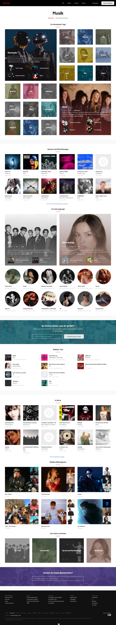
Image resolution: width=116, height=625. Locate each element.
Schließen (58, 624)
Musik (69, 3)
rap (10, 288)
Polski (39, 613)
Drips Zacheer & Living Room (49, 424)
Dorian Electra (9, 422)
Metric (97, 424)
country (82, 288)
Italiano (29, 613)
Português (45, 613)
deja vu (96, 260)
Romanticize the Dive (102, 422)
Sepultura (98, 449)
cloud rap (100, 310)
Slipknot (72, 130)
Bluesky (94, 601)
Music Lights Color (101, 196)
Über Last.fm (8, 597)
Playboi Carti (99, 308)
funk (104, 288)
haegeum (21, 385)
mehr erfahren (35, 62)
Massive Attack (20, 75)
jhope (50, 376)
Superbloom (45, 196)
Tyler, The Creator (10, 526)
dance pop (97, 359)
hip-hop (7, 288)
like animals (23, 359)
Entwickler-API (52, 599)
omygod (90, 368)
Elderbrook (44, 173)
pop (64, 246)
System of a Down (75, 122)
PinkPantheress (28, 308)
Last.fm (8, 3)
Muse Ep (25, 171)
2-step (33, 310)
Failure (61, 449)
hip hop (14, 288)
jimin (50, 385)
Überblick (51, 18)
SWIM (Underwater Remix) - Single (25, 260)
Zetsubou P (8, 198)
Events (76, 3)
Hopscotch (99, 171)
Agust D (7, 308)
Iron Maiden (97, 130)
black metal (65, 288)
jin (13, 376)
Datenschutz (49, 618)
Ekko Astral (26, 424)
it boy (56, 385)
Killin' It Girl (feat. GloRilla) (57, 372)
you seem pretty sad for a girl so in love (82, 260)
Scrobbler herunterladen (55, 597)
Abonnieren (73, 601)
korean (13, 310)
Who (50, 381)
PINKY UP (88, 355)
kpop (22, 246)
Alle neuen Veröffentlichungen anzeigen (57, 204)
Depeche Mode (44, 68)
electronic (28, 310)
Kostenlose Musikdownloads (56, 601)
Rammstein (97, 122)
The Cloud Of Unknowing (103, 447)
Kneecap (79, 424)
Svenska (57, 613)
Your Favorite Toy (64, 422)
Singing (79, 447)
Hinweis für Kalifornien (64, 618)
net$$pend (99, 173)
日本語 (34, 613)
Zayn (78, 198)
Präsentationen (9, 603)
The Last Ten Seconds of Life (67, 198)
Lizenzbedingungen (40, 618)
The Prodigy (19, 68)
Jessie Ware (44, 198)
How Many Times (46, 171)
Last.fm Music (19, 619)
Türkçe (63, 613)
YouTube (94, 605)
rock (79, 246)
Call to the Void (27, 196)
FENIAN (79, 422)
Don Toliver (8, 494)
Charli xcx (7, 173)
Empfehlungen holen (74, 336)
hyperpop (79, 310)
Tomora (61, 173)
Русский (51, 613)
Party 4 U (7, 171)
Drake (25, 286)
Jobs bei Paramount (10, 619)
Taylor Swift (81, 286)
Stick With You (53, 355)
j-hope (50, 374)
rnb (53, 288)
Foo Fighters (62, 424)
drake (31, 288)
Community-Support (32, 599)
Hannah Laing (81, 173)
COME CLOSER (63, 171)
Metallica (77, 110)
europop (91, 359)
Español (18, 613)
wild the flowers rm (58, 368)
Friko (24, 451)
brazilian (100, 288)
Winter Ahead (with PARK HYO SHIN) (95, 364)
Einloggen (95, 3)
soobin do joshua (52, 310)
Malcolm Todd (45, 526)
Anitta (97, 286)
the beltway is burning (30, 422)
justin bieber (71, 288)
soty (53, 385)
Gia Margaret (81, 449)
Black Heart (8, 196)
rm (49, 368)
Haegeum (15, 381)
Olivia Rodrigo (16, 366)
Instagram (95, 603)
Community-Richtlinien (33, 601)
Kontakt (7, 599)
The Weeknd (81, 526)
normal (18, 359)
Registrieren (107, 3)
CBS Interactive (9, 618)
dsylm (18, 376)
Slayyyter (80, 308)
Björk (41, 75)
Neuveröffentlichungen (62, 18)
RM (49, 366)
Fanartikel (51, 603)
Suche (63, 3)
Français (23, 613)
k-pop (11, 246)
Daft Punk (23, 56)
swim (14, 359)
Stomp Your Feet (82, 171)
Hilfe (28, 603)
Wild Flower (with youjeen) (57, 364)
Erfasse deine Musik (32, 597)
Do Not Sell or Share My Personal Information (81, 618)
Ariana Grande (45, 494)
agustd (14, 385)
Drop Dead (16, 364)
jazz (86, 368)
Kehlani (7, 447)
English (7, 613)
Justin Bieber (63, 286)
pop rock (71, 246)
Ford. (97, 198)
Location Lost (63, 447)
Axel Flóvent (44, 449)
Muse (24, 173)
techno (87, 359)
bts (17, 246)
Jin (60, 308)
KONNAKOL (80, 196)
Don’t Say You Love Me (19, 372)
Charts (84, 3)
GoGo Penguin (27, 198)
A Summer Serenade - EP (48, 422)
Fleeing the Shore (46, 447)
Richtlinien (55, 618)
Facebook (95, 597)
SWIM (41, 260)
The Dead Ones (63, 196)
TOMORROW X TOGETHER (48, 308)
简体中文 (68, 613)
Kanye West (8, 286)
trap (97, 310)
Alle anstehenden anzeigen (57, 457)
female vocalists (48, 288)
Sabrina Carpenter (46, 286)
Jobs (6, 601)
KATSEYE (87, 357)
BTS (14, 357)
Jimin (50, 383)
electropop (88, 310)
